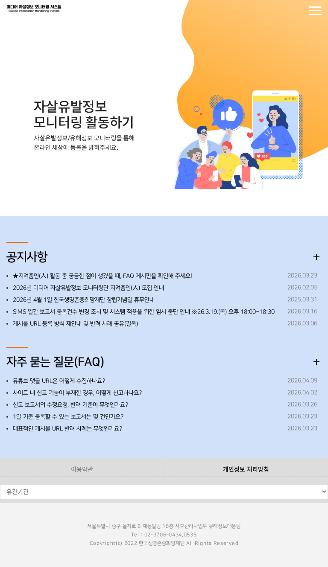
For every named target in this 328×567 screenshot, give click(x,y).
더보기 (316, 257)
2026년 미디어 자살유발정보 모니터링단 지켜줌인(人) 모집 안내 (88, 288)
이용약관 (82, 469)
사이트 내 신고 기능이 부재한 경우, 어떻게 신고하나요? (77, 393)
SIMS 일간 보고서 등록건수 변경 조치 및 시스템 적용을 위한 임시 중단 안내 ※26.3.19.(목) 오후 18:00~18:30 (144, 311)
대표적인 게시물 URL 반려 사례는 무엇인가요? (67, 428)
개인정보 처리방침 (246, 469)
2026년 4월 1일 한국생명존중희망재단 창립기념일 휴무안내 (84, 300)
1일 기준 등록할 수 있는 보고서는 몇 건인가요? (68, 416)
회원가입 (298, 10)
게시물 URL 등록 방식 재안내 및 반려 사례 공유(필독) (75, 323)
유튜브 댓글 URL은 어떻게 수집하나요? (59, 381)
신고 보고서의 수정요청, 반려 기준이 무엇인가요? (70, 404)
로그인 (281, 10)
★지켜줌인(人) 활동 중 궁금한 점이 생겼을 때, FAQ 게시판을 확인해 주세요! (102, 276)
